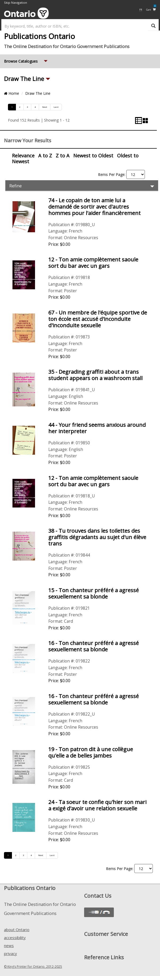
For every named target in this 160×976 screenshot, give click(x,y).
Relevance (23, 155)
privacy (10, 953)
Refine (82, 185)
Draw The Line (25, 79)
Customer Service (106, 934)
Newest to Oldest (93, 155)
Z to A (63, 155)
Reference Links (104, 957)
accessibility (15, 937)
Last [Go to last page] (56, 107)
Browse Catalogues (26, 59)
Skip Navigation (15, 3)
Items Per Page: (111, 174)
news (9, 945)
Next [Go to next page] (44, 107)
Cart (151, 9)
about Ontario (16, 929)
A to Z (45, 155)
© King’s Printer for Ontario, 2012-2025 (33, 966)
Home (11, 93)
